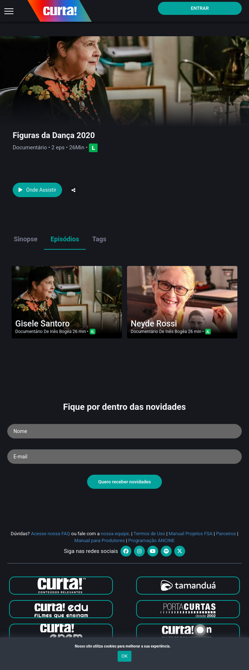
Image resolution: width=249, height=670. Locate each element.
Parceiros (226, 533)
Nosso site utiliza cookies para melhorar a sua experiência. (124, 646)
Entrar (200, 8)
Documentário (28, 331)
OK (124, 656)
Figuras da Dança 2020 (54, 135)
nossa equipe (115, 533)
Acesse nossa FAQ (50, 533)
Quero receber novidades (124, 481)
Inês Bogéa (61, 331)
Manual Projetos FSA (191, 533)
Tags (99, 239)
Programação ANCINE (151, 540)
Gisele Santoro (42, 324)
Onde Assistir (37, 190)
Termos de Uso (149, 533)
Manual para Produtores (99, 540)
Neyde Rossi (154, 324)
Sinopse (25, 239)
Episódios (64, 239)
